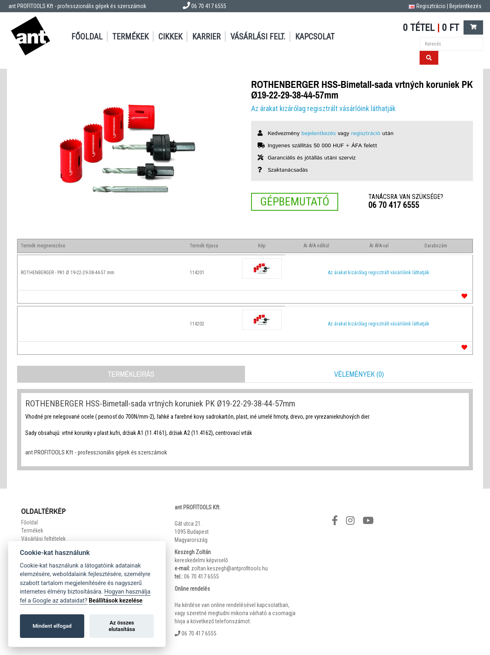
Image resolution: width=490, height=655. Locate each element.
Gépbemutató (294, 201)
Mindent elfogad (52, 626)
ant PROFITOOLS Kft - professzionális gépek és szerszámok (77, 6)
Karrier (206, 36)
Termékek (130, 36)
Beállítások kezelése (115, 600)
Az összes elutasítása (122, 626)
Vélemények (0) (359, 374)
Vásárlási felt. (257, 36)
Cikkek (170, 36)
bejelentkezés (319, 133)
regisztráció (366, 133)
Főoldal (87, 36)
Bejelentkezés (465, 6)
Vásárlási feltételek (43, 538)
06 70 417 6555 (393, 205)
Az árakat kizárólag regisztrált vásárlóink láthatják (323, 108)
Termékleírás (131, 374)
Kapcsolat (315, 36)
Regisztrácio (431, 6)
